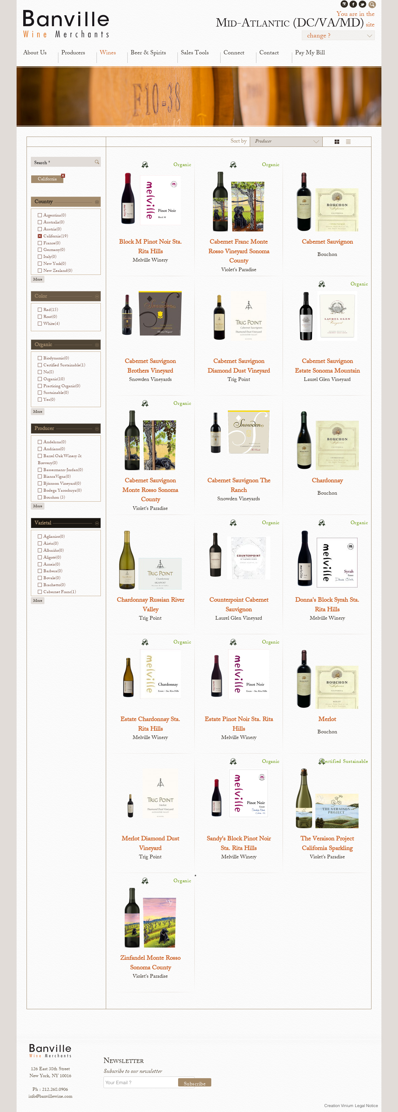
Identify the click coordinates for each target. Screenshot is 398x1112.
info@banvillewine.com (50, 1097)
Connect (234, 53)
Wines (108, 53)
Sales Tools (195, 53)
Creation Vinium (338, 1105)
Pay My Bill (310, 53)
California (50, 179)
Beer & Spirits (148, 53)
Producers (73, 53)
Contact (269, 53)
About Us (34, 53)
